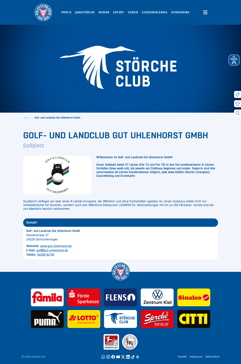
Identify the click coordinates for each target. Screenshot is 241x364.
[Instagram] (108, 357)
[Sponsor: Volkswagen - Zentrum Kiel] (157, 297)
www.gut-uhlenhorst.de (56, 246)
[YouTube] (118, 357)
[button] (234, 60)
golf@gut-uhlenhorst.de (52, 250)
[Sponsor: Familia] (47, 297)
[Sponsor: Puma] (47, 319)
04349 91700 (45, 255)
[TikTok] (133, 357)
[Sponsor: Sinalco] (193, 297)
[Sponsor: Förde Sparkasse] (83, 297)
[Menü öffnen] (205, 12)
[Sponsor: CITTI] (193, 319)
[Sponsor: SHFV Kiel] (130, 342)
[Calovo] (138, 357)
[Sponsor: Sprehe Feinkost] (157, 319)
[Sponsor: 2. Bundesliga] (111, 342)
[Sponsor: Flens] (120, 297)
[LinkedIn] (128, 357)
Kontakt (182, 356)
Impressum (196, 356)
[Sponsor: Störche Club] (120, 319)
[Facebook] (113, 357)
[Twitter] (123, 357)
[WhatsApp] (103, 357)
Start (27, 118)
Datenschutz (212, 356)
